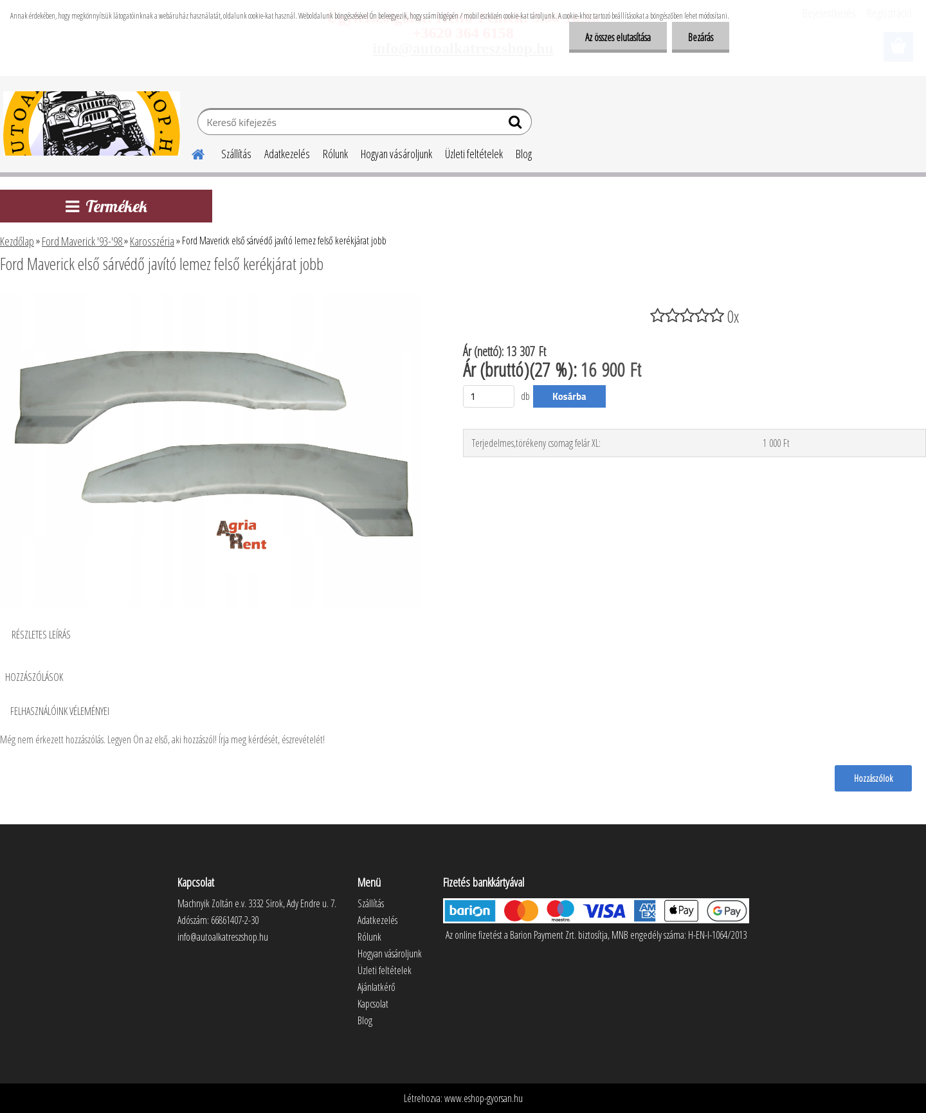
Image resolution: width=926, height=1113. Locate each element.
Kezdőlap (17, 241)
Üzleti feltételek (474, 153)
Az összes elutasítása (618, 37)
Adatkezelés (287, 153)
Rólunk (335, 153)
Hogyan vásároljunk (396, 153)
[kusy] (488, 396)
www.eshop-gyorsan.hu (483, 1098)
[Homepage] (190, 152)
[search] (516, 125)
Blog (524, 153)
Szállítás (236, 153)
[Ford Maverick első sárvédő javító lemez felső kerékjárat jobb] (215, 299)
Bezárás (700, 37)
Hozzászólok (873, 778)
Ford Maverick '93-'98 (83, 241)
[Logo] (91, 123)
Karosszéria (152, 241)
